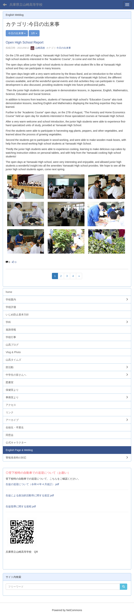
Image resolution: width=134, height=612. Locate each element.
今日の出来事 (64, 47)
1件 (34, 33)
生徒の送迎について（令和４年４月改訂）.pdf (32, 484)
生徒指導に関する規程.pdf (21, 506)
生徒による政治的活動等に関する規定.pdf (30, 495)
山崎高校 (38, 47)
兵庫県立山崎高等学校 (26, 4)
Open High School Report (24, 42)
